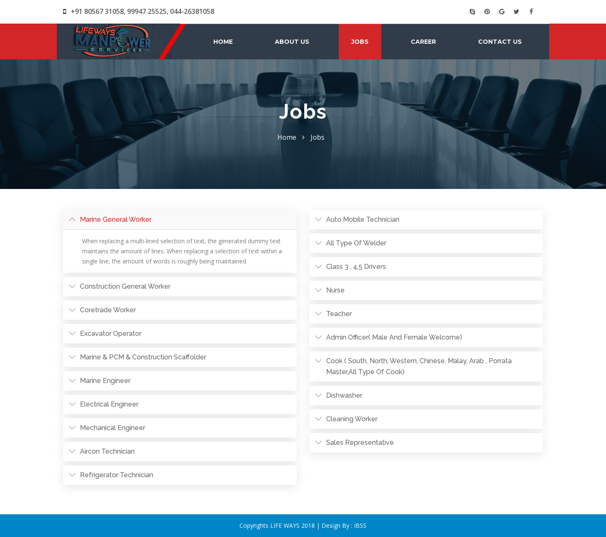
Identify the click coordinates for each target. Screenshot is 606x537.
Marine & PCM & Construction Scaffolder (143, 357)
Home (223, 41)
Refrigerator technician (116, 475)
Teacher (339, 314)
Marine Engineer (105, 381)
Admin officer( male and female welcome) (394, 337)
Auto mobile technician (362, 219)
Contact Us (500, 41)
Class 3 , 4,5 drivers (356, 267)
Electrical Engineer (109, 404)
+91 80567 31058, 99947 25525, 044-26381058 (138, 11)
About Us (292, 41)
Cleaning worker (351, 419)
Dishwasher (344, 395)
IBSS (360, 525)
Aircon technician (107, 451)
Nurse (335, 290)
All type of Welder (356, 243)
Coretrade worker (108, 310)
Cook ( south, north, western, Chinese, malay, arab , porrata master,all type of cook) (419, 366)
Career (423, 41)
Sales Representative (360, 443)
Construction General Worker (125, 286)
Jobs (360, 41)
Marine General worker (116, 219)
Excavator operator (110, 334)
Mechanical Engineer (112, 428)
